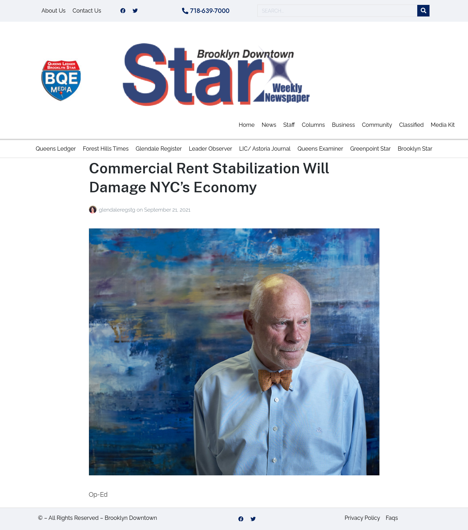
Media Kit (443, 125)
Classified (411, 125)
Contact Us (86, 10)
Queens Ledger (56, 148)
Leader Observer (210, 148)
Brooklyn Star (415, 148)
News (268, 125)
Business (343, 125)
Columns (313, 125)
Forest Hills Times (106, 148)
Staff (289, 125)
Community (377, 125)
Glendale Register (158, 148)
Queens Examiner (320, 148)
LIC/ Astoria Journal (265, 148)
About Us (54, 10)
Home (246, 125)
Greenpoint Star (370, 148)
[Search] (423, 11)
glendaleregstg (118, 210)
